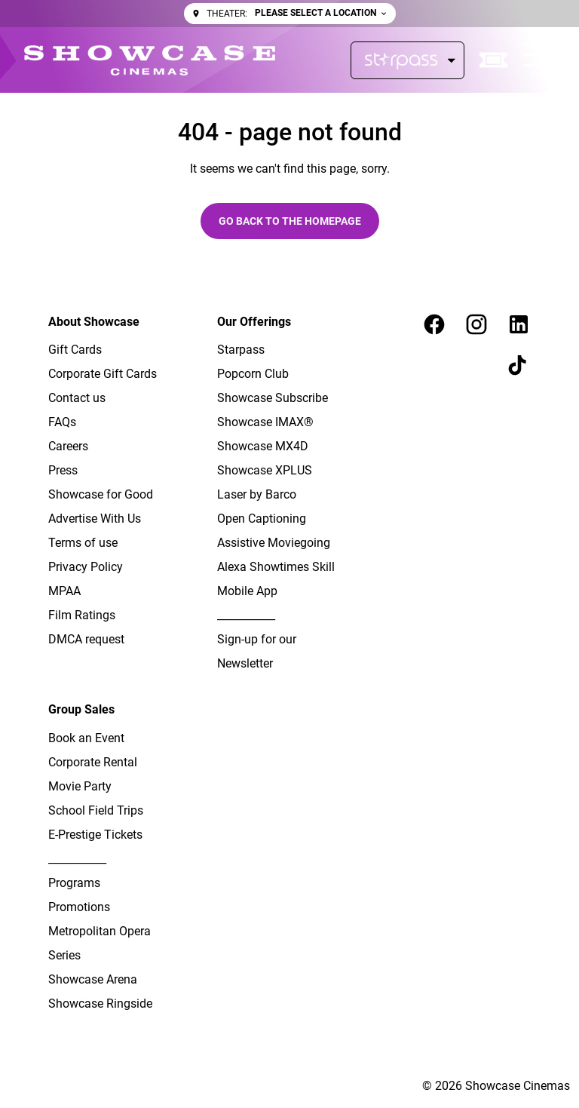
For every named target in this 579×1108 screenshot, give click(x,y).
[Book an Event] (86, 738)
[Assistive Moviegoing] (273, 543)
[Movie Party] (80, 787)
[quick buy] (493, 60)
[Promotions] (79, 907)
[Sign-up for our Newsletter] (277, 652)
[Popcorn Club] (253, 374)
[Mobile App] (247, 591)
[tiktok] (519, 366)
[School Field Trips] (95, 811)
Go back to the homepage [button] (290, 221)
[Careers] (68, 446)
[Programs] (74, 883)
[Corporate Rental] (92, 762)
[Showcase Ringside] (100, 1004)
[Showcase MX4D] (262, 446)
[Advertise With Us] (94, 519)
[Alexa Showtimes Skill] (276, 567)
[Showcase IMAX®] (265, 422)
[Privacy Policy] (85, 567)
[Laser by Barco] (256, 495)
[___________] (246, 615)
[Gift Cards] (75, 350)
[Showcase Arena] (92, 980)
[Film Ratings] (81, 615)
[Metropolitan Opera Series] (108, 943)
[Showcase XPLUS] (264, 471)
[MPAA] (64, 591)
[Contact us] (77, 398)
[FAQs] (62, 422)
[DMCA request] (86, 640)
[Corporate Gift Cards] (102, 374)
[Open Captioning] (261, 519)
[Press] (63, 471)
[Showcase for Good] (100, 495)
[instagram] (476, 324)
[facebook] (434, 324)
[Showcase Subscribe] (272, 398)
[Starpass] (407, 60)
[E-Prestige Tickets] (95, 835)
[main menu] (539, 60)
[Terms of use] (83, 543)
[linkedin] (519, 324)
